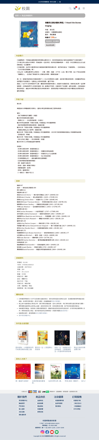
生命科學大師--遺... (55, 381)
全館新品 (40, 400)
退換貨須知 (63, 311)
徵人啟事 (22, 409)
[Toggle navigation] (83, 8)
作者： (47, 30)
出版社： (48, 32)
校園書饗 (40, 409)
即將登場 (40, 412)
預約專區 (58, 406)
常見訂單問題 (55, 301)
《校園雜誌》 (78, 406)
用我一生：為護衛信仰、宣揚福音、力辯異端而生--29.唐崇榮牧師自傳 (63, 349)
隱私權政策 (22, 415)
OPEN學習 (77, 409)
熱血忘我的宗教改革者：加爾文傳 (83, 348)
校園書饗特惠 (59, 400)
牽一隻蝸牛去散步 (22, 381)
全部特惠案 (58, 403)
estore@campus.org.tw (52, 423)
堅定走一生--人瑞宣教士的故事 (43, 348)
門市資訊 (22, 406)
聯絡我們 (22, 403)
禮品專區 (40, 406)
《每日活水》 (78, 403)
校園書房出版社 (56, 32)
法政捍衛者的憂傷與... (38, 382)
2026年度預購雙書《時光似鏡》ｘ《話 (49, 2)
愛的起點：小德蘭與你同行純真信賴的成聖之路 (24, 348)
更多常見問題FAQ (24, 315)
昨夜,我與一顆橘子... (72, 381)
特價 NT (47, 37)
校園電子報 (77, 400)
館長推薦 (40, 403)
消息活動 (22, 412)
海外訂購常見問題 (41, 313)
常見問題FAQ (23, 400)
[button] (70, 8)
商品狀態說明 (50, 45)
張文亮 (52, 30)
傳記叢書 (53, 34)
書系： (47, 34)
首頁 (17, 15)
